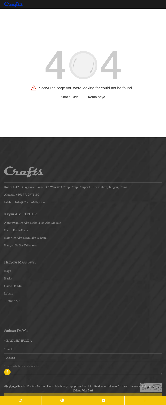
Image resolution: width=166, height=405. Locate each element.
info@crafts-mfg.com (30, 219)
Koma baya (96, 97)
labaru (9, 313)
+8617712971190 (27, 212)
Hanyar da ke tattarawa (20, 262)
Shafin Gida (70, 97)
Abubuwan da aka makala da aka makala (32, 239)
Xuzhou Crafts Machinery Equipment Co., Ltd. (65, 386)
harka (8, 298)
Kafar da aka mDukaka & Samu (25, 254)
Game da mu (13, 306)
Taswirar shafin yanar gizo (145, 386)
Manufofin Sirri (83, 390)
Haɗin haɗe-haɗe (16, 247)
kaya (7, 291)
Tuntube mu (12, 321)
